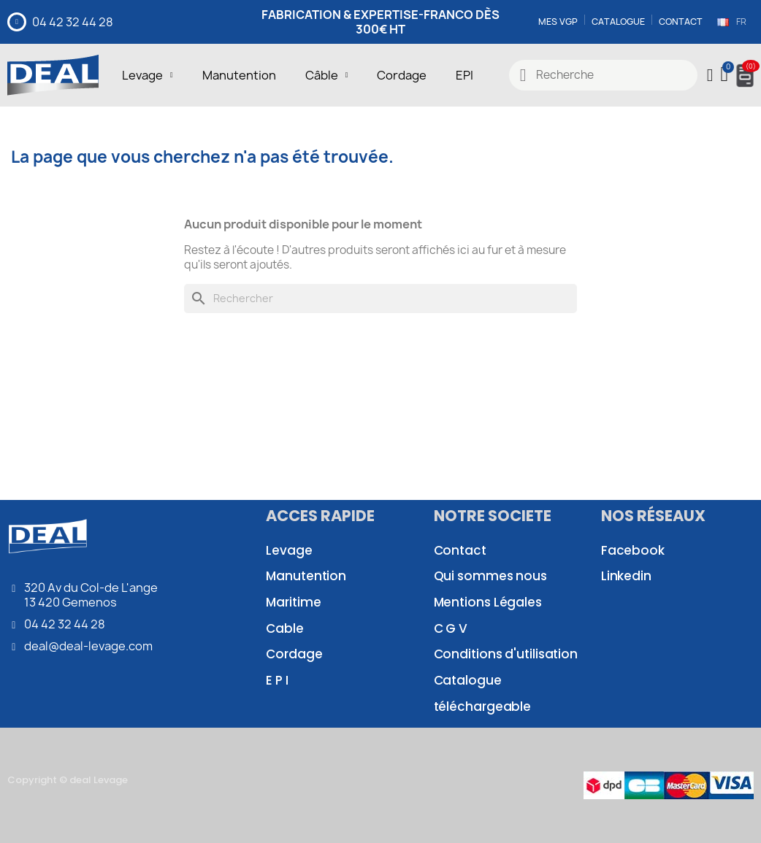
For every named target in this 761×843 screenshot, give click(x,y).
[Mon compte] (710, 75)
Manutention (239, 75)
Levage (147, 75)
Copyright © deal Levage (67, 780)
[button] (725, 75)
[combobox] (603, 75)
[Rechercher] (380, 298)
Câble (326, 75)
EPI (464, 75)
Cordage (402, 75)
